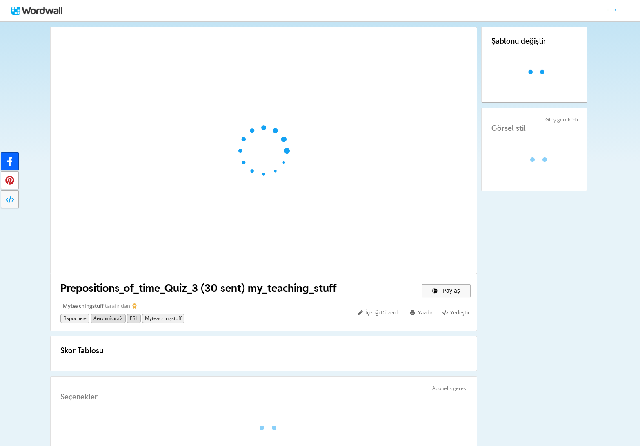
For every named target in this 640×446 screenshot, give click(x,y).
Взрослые (75, 318)
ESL (134, 318)
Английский (108, 318)
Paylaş (446, 290)
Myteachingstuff (83, 305)
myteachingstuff (163, 318)
